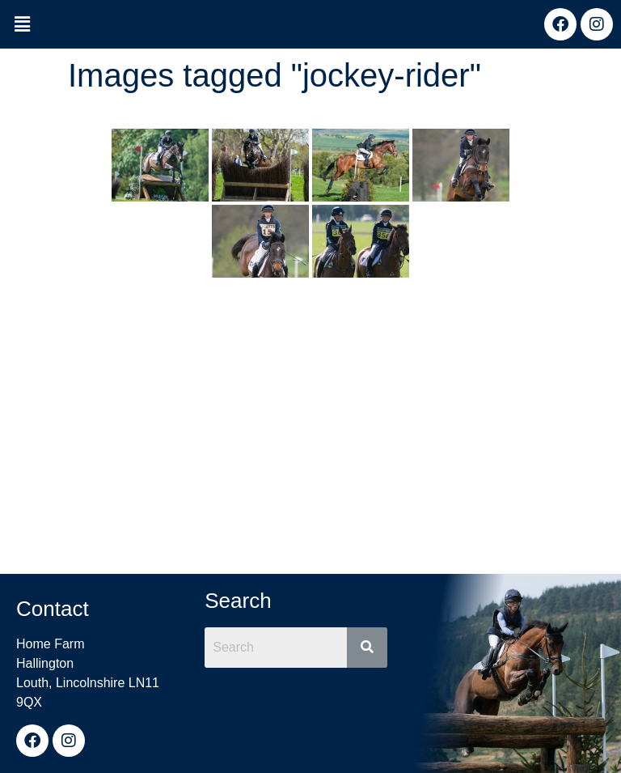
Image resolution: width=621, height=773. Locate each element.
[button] (22, 25)
